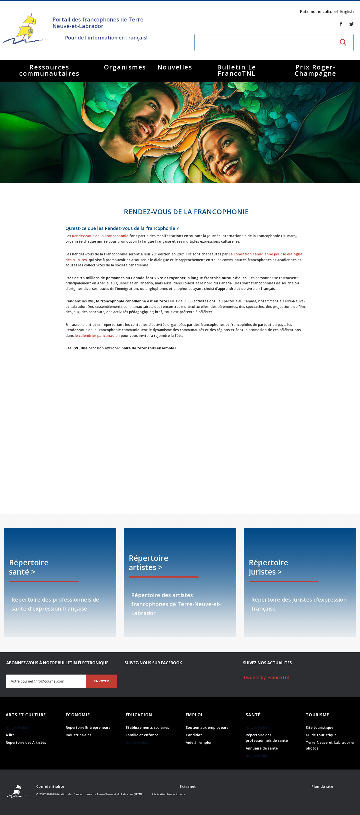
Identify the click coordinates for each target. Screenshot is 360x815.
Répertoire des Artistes (26, 742)
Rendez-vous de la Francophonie (108, 235)
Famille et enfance (142, 735)
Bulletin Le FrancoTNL (236, 70)
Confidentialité (50, 786)
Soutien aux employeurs (207, 727)
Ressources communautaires (49, 70)
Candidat (194, 735)
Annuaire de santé (262, 748)
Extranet (188, 786)
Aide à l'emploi (198, 742)
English (347, 11)
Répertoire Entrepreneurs (88, 727)
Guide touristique (321, 735)
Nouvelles (175, 67)
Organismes (125, 67)
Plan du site (322, 786)
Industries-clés (78, 735)
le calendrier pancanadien (106, 334)
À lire (10, 735)
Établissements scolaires (147, 727)
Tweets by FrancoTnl (266, 677)
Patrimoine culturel (319, 11)
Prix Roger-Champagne (315, 70)
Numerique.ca (176, 794)
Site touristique (319, 727)
